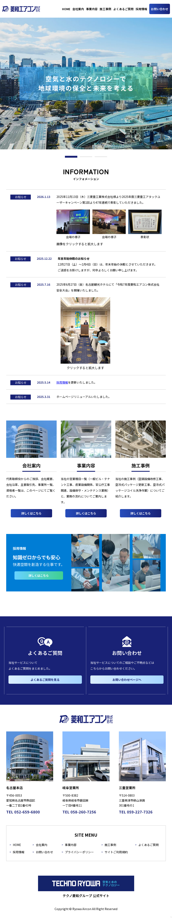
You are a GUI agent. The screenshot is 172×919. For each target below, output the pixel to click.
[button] (71, 157)
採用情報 (62, 382)
